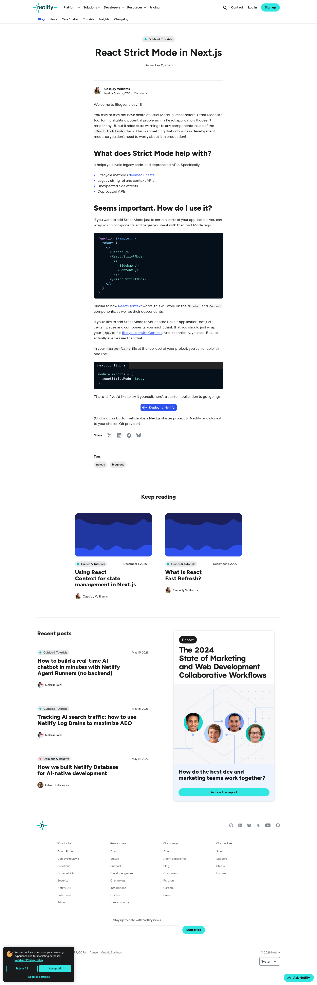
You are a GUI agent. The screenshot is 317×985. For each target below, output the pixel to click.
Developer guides (121, 873)
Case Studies (70, 19)
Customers (170, 873)
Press (166, 895)
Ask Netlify (298, 978)
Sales (219, 851)
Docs (113, 851)
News (53, 19)
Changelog (121, 19)
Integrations (118, 888)
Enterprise (64, 895)
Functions (63, 866)
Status (114, 858)
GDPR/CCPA (77, 952)
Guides (114, 895)
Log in (252, 7)
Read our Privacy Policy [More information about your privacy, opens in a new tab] (29, 960)
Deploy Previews (68, 858)
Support (115, 866)
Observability (66, 873)
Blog (41, 19)
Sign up (270, 7)
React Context (130, 306)
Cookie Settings (111, 952)
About (167, 851)
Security (62, 880)
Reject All (22, 968)
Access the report (224, 792)
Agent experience (174, 858)
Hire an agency (120, 902)
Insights (104, 19)
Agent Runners (67, 851)
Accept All (55, 968)
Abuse (93, 952)
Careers (168, 888)
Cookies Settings (39, 976)
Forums (221, 873)
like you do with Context (142, 332)
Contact (237, 7)
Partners (168, 880)
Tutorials (88, 19)
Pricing (154, 7)
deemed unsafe (141, 175)
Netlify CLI (64, 888)
